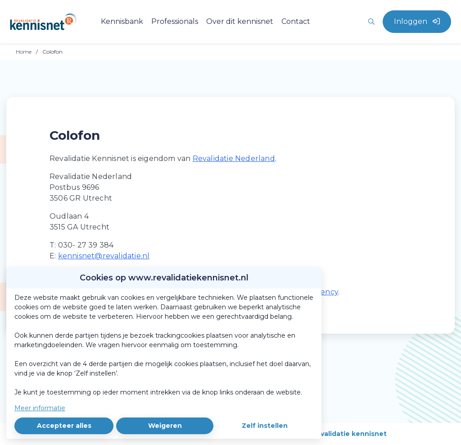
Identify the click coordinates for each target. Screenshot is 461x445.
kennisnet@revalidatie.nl (104, 256)
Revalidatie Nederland (234, 158)
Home (24, 51)
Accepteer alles (64, 426)
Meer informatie (39, 408)
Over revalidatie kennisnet (341, 434)
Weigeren (165, 426)
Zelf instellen (265, 426)
